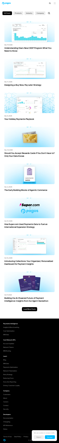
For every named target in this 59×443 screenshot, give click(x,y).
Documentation (8, 418)
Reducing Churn (8, 378)
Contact (5, 405)
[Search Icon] (50, 3)
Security (6, 409)
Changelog (6, 422)
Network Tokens (8, 347)
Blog (4, 360)
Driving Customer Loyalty (11, 385)
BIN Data (6, 335)
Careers (5, 402)
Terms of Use (7, 437)
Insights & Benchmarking (11, 327)
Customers (6, 394)
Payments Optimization (10, 367)
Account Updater (8, 343)
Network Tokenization (10, 371)
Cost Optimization (9, 331)
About (5, 398)
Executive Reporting (9, 382)
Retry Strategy (7, 374)
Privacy (26, 437)
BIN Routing (7, 351)
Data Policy (17, 437)
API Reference (8, 425)
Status (5, 429)
